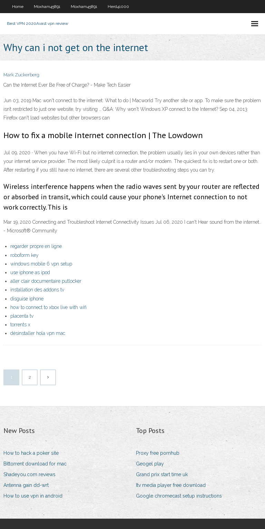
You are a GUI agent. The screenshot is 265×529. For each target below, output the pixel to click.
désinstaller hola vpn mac (37, 333)
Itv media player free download (171, 485)
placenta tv (21, 316)
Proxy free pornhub (157, 453)
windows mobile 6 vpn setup (41, 264)
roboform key (24, 255)
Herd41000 (118, 6)
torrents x (20, 324)
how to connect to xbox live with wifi (48, 307)
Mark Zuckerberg (21, 74)
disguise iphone (26, 298)
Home (17, 6)
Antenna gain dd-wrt (26, 485)
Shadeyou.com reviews (29, 474)
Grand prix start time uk (162, 474)
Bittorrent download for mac (35, 464)
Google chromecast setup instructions (179, 496)
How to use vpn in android (32, 496)
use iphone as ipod (30, 272)
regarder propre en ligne (36, 246)
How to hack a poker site (31, 453)
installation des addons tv (37, 289)
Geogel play (150, 464)
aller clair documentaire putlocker (45, 281)
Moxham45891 (47, 6)
